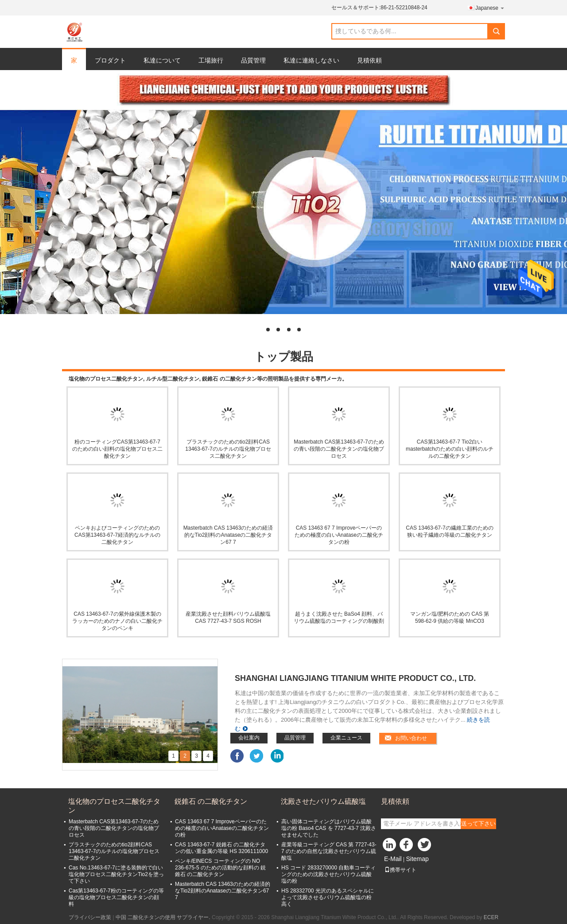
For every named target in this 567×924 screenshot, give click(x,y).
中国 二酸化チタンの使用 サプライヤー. (164, 917)
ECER (491, 917)
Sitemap (417, 858)
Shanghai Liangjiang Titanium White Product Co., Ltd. (355, 678)
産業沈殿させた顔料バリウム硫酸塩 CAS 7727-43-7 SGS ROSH (228, 617)
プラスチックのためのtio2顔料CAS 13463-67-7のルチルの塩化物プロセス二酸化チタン (228, 449)
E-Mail (393, 858)
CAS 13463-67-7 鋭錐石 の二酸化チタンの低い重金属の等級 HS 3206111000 (221, 847)
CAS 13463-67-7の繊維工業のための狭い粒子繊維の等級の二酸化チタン (449, 531)
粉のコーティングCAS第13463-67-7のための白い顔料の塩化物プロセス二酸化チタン (117, 449)
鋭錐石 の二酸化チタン (211, 801)
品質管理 (253, 60)
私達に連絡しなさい (311, 60)
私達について (162, 60)
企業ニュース (346, 738)
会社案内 (249, 738)
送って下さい (478, 823)
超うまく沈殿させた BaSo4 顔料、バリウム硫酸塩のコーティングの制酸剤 (339, 617)
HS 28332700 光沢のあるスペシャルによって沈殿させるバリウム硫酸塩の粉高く (327, 897)
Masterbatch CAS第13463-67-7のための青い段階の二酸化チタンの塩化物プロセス (339, 449)
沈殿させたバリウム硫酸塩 (323, 801)
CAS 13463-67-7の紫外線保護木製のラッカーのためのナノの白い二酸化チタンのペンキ (117, 621)
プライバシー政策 (90, 917)
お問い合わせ (411, 738)
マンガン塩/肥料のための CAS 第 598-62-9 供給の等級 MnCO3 (449, 617)
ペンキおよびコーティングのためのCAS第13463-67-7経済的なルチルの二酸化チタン (117, 535)
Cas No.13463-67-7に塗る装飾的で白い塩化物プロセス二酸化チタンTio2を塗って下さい (116, 874)
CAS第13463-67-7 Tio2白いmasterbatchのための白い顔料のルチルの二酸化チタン (449, 449)
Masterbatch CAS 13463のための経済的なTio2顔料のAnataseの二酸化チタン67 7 (228, 535)
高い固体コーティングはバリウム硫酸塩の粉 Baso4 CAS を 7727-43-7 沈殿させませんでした (328, 828)
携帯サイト (400, 870)
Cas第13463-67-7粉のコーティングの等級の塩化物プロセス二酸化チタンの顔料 (116, 897)
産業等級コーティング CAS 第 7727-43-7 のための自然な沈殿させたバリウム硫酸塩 (329, 851)
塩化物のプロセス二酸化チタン (114, 806)
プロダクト (110, 60)
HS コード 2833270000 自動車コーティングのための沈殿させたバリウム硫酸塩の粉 (328, 874)
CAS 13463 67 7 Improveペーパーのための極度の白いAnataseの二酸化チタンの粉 (339, 535)
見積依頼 (369, 60)
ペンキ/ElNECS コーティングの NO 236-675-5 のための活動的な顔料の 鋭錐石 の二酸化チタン (220, 867)
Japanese (490, 7)
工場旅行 (210, 60)
